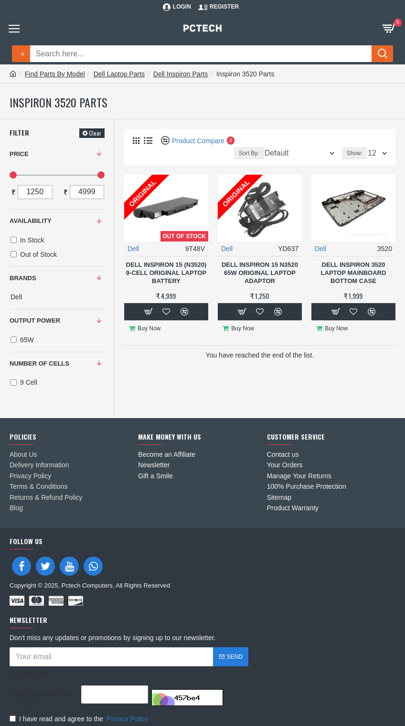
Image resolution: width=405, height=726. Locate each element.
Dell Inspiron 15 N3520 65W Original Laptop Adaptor (260, 272)
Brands (23, 278)
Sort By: (249, 153)
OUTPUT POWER (35, 320)
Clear (95, 133)
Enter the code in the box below (40, 691)
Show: (354, 153)
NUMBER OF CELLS (39, 363)
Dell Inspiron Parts (180, 74)
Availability (31, 220)
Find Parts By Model (55, 74)
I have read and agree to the (79, 711)
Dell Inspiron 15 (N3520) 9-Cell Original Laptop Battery (166, 272)
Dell (133, 249)
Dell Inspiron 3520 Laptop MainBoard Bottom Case (353, 272)
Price (19, 154)
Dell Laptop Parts (119, 74)
